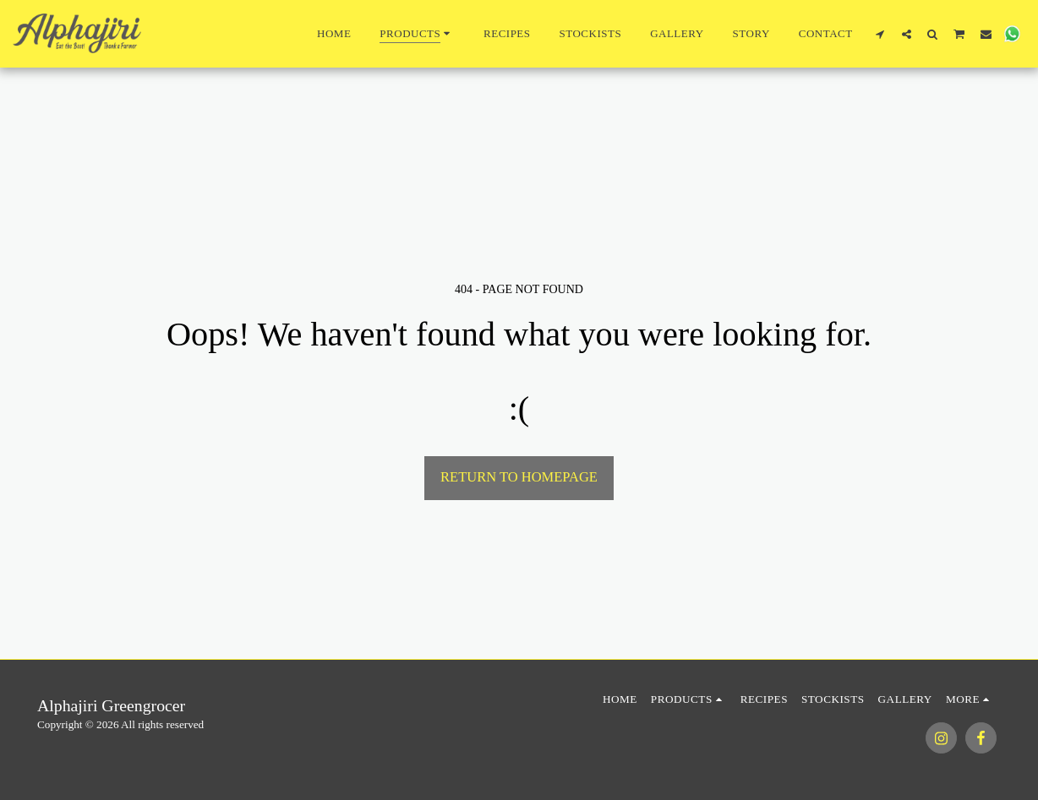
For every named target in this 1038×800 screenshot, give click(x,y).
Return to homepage (519, 477)
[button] (880, 34)
